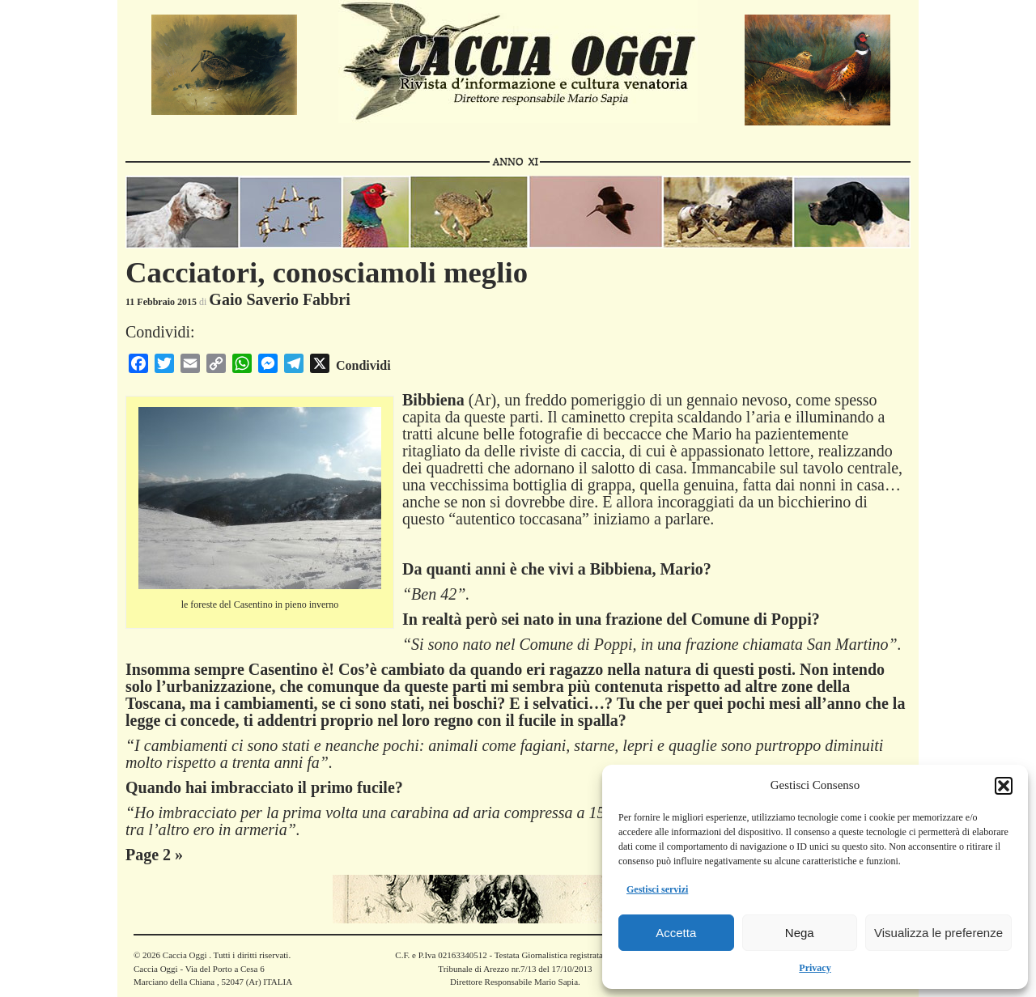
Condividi (363, 365)
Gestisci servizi (657, 889)
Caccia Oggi (184, 955)
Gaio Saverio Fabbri (279, 299)
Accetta (676, 933)
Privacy (814, 968)
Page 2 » (154, 854)
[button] (1004, 786)
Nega (799, 933)
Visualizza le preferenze (938, 933)
